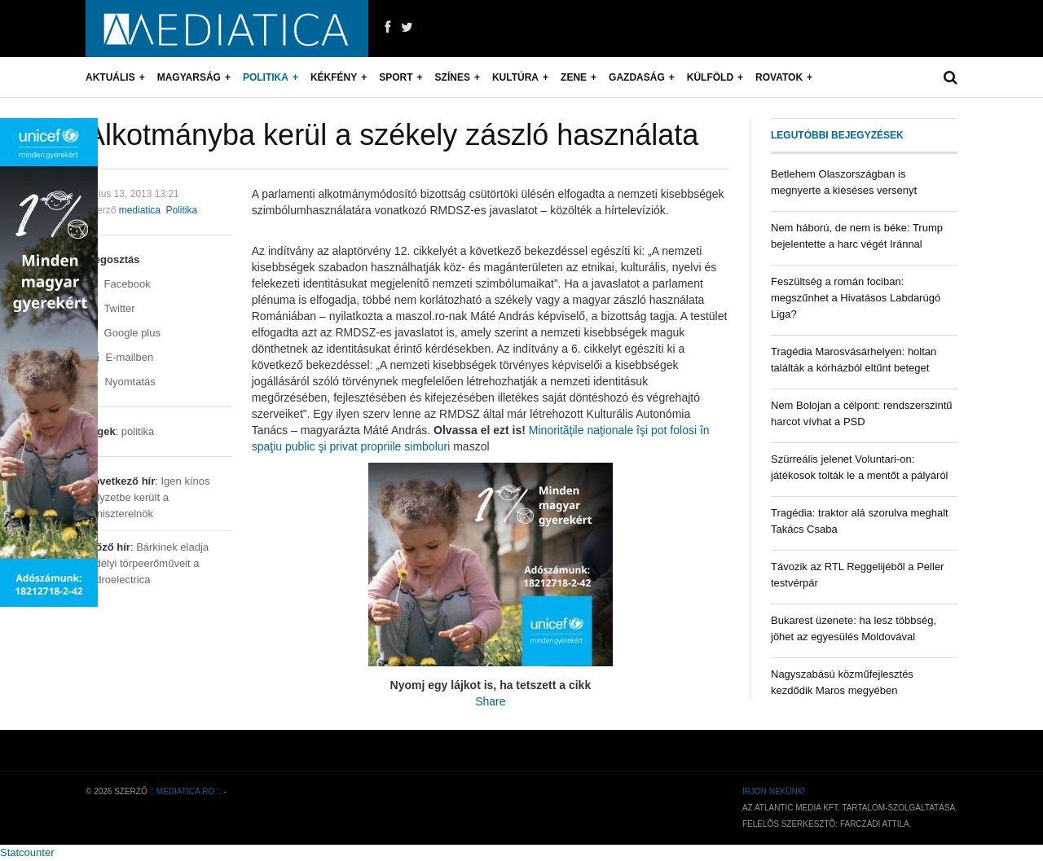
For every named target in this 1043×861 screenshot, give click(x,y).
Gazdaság (637, 77)
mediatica (140, 210)
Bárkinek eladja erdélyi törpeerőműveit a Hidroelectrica (147, 563)
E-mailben (119, 357)
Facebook (118, 284)
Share (490, 701)
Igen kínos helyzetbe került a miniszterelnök (147, 497)
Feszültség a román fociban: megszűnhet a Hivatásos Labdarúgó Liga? (855, 297)
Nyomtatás (121, 382)
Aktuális (110, 77)
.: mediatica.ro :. (186, 791)
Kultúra (515, 77)
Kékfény (333, 77)
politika (137, 431)
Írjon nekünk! (773, 791)
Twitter (110, 308)
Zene (574, 77)
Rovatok (779, 77)
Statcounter (27, 852)
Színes (452, 77)
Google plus (123, 333)
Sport (395, 77)
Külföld (710, 77)
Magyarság (189, 77)
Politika (265, 77)
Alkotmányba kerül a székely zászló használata (392, 135)
